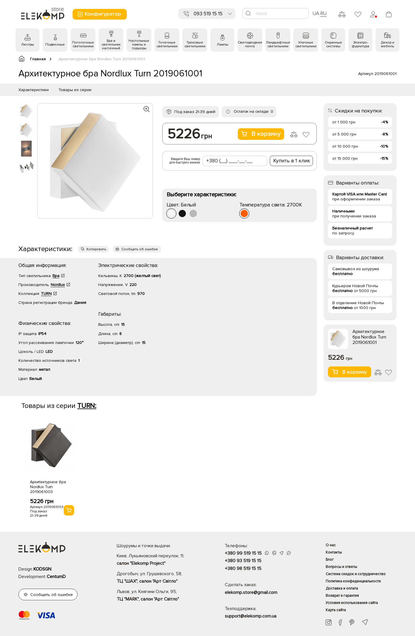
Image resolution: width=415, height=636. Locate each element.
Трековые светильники (194, 44)
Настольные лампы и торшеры (139, 44)
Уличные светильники (305, 44)
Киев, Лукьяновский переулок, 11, (161, 560)
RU (323, 13)
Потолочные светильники (83, 44)
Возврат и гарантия (342, 595)
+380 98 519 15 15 (243, 568)
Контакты (334, 552)
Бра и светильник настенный (110, 44)
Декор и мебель (387, 44)
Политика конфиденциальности (353, 581)
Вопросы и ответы (341, 567)
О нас (331, 545)
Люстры (27, 44)
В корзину (261, 134)
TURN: (86, 406)
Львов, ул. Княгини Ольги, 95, (161, 596)
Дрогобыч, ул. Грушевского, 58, (161, 578)
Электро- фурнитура (360, 44)
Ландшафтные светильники (278, 44)
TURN (46, 293)
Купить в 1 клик (291, 160)
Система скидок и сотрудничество (356, 574)
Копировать (96, 249)
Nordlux (58, 284)
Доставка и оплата (342, 588)
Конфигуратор (99, 14)
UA (315, 13)
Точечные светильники (167, 44)
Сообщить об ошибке (139, 249)
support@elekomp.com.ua (250, 616)
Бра (55, 275)
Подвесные (55, 44)
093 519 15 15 (208, 13)
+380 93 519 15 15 (243, 561)
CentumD (56, 576)
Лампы (222, 44)
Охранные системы (333, 44)
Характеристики (33, 89)
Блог (330, 559)
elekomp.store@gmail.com (251, 592)
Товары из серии (75, 89)
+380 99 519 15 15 (243, 553)
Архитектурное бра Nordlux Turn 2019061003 (48, 486)
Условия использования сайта (352, 603)
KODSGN (42, 569)
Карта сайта (336, 610)
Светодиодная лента (250, 44)
